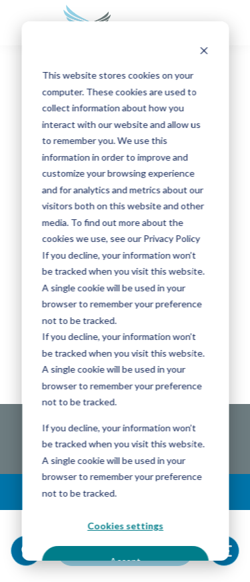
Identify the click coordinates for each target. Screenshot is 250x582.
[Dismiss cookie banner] (203, 50)
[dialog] (125, 291)
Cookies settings (125, 525)
